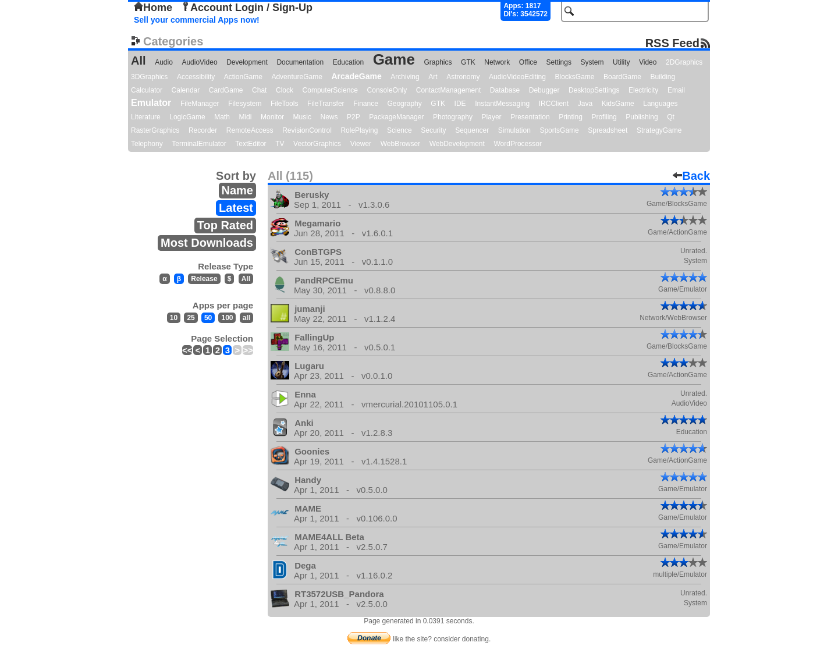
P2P (353, 117)
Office (528, 62)
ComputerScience (330, 90)
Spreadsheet (607, 130)
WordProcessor (517, 144)
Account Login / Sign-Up (247, 7)
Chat (259, 90)
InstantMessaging (502, 104)
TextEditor (250, 144)
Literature (146, 117)
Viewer (360, 144)
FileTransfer (326, 104)
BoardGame (622, 77)
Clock (284, 90)
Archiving (404, 77)
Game (394, 59)
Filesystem (244, 104)
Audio (164, 62)
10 (173, 318)
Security (433, 130)
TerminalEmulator (199, 144)
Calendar (186, 90)
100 (227, 318)
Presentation (529, 117)
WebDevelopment (457, 144)
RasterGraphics (155, 130)
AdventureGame (296, 77)
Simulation (514, 130)
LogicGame (187, 117)
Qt (670, 117)
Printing (571, 117)
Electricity (643, 90)
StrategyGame (659, 130)
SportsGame (558, 130)
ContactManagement (448, 90)
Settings (558, 62)
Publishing (642, 117)
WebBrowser (400, 144)
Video (647, 62)
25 (190, 318)
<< (187, 350)
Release (204, 279)
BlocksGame (575, 77)
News (329, 117)
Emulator (151, 103)
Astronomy (463, 77)
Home (153, 7)
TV (279, 144)
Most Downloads (207, 242)
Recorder (203, 130)
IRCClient (554, 104)
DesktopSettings (594, 90)
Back (691, 175)
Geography (404, 104)
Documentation (300, 62)
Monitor (272, 117)
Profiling (603, 117)
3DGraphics (149, 77)
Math (222, 117)
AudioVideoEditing (517, 77)
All (138, 60)
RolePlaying (359, 130)
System (591, 62)
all (246, 318)
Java (585, 104)
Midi (245, 117)
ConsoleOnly (387, 90)
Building (662, 77)
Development (247, 62)
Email (676, 90)
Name (237, 190)
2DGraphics (684, 62)
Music (302, 117)
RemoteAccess (250, 130)
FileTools (284, 104)
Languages (660, 104)
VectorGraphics (317, 144)
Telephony (147, 144)
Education (348, 62)
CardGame (226, 90)
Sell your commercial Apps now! (197, 19)
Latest (236, 207)
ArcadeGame (356, 76)
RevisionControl (307, 130)
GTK (468, 62)
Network (497, 62)
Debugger (544, 90)
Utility (621, 62)
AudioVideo (199, 62)
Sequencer (472, 130)
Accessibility (196, 77)
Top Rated (225, 225)
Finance (365, 104)
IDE (460, 104)
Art (432, 77)
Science (399, 130)
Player (492, 117)
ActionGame (243, 77)
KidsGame (618, 104)
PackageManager (396, 117)
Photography (453, 117)
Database (505, 90)
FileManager (199, 104)
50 (208, 318)
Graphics (438, 62)
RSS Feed (672, 43)
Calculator (146, 90)
